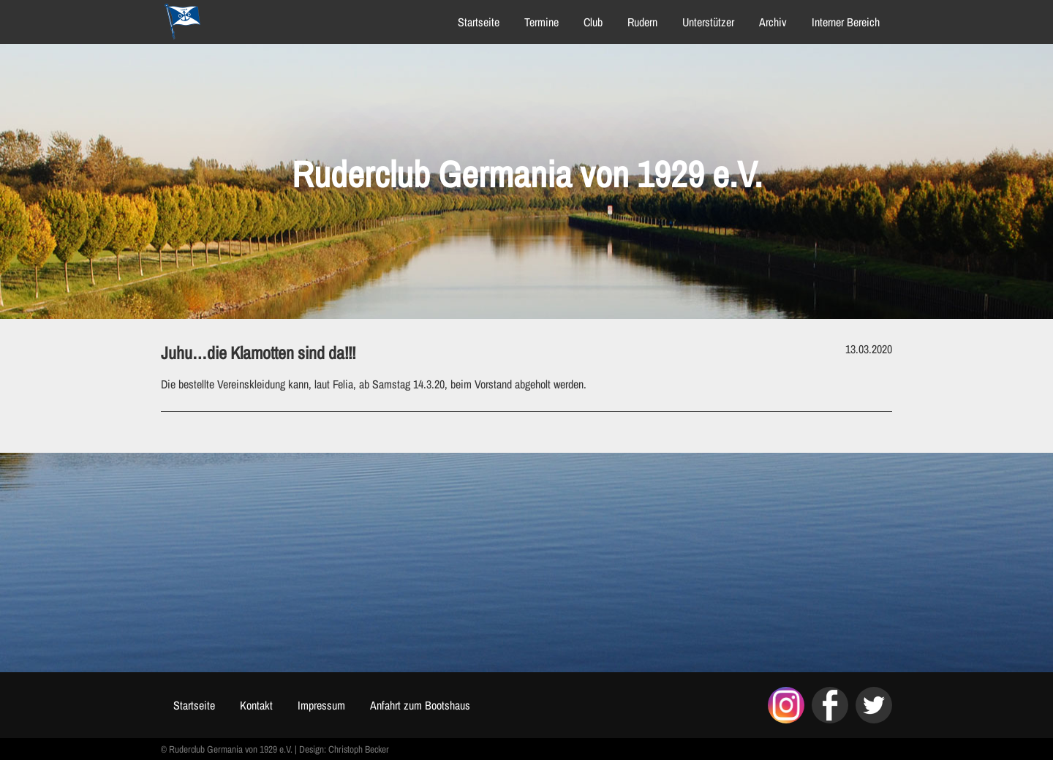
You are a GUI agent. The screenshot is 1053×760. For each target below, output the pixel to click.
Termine (541, 22)
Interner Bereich (846, 22)
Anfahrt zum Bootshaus (420, 705)
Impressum (321, 705)
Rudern (642, 22)
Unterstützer (708, 22)
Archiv (773, 22)
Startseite (478, 22)
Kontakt (256, 705)
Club (593, 22)
